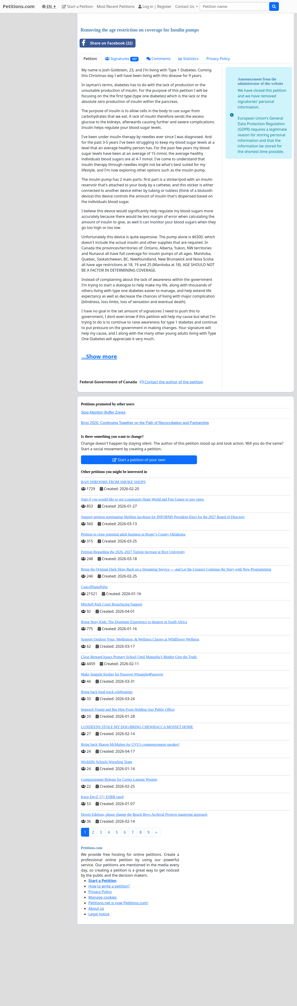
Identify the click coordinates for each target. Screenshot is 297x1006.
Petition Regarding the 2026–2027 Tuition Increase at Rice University (133, 617)
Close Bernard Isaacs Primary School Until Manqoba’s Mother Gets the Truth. (139, 722)
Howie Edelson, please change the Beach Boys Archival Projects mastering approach (144, 879)
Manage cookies (102, 962)
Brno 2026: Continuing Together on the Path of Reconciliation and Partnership (145, 488)
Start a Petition (77, 6)
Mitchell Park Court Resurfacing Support (111, 669)
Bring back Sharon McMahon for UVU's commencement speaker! (130, 809)
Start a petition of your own (139, 524)
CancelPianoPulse (94, 652)
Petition (90, 123)
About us (96, 973)
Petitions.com (19, 6)
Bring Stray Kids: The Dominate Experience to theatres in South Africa (134, 687)
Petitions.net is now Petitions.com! (118, 967)
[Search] (234, 6)
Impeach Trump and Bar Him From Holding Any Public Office (128, 774)
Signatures (122, 123)
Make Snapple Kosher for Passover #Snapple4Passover (122, 739)
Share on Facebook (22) (106, 108)
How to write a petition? (109, 951)
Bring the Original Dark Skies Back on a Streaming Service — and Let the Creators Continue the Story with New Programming (176, 634)
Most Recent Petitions (116, 6)
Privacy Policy (218, 123)
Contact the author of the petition (171, 446)
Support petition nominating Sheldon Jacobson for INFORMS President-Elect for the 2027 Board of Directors (163, 582)
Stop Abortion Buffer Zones (103, 477)
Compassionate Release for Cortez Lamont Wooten (119, 844)
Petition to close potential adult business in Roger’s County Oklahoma (133, 599)
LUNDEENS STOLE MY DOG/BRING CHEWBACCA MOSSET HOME (137, 792)
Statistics (188, 123)
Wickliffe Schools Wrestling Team (106, 827)
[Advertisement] (186, 53)
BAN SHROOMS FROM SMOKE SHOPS (113, 547)
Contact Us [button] (185, 6)
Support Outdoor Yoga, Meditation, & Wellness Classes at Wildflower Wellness (140, 704)
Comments (158, 123)
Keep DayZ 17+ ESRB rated (102, 862)
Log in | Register (154, 6)
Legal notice (99, 978)
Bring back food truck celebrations (106, 757)
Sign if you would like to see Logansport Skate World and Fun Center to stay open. (142, 564)
